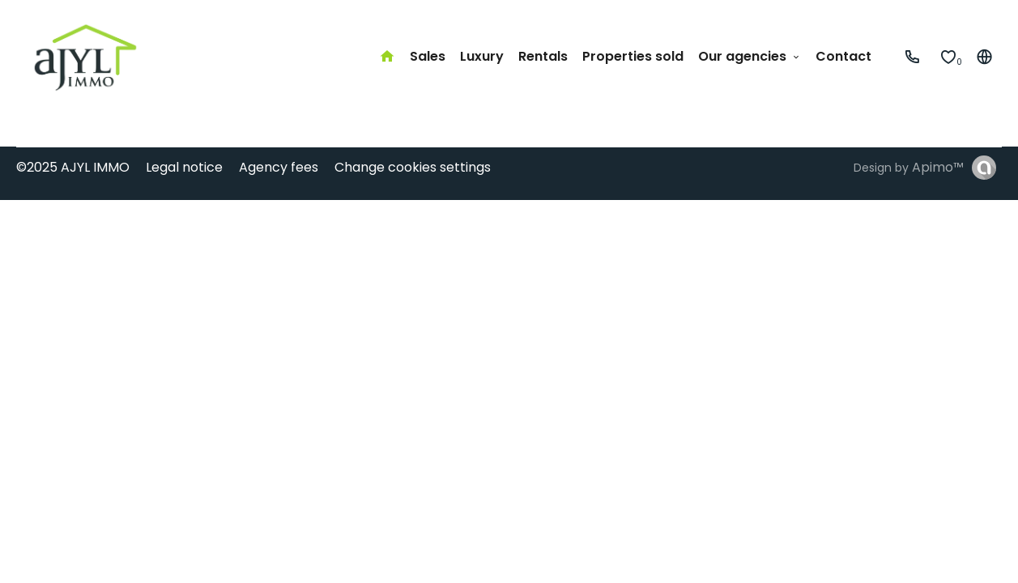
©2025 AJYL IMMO (73, 167)
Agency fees (278, 167)
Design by (909, 167)
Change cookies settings (412, 167)
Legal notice (184, 167)
